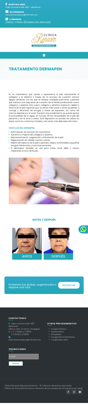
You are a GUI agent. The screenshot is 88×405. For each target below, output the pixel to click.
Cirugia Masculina (59, 339)
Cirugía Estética (58, 329)
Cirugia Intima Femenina (63, 337)
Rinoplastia (56, 334)
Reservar (69, 285)
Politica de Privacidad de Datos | (19, 388)
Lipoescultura (57, 331)
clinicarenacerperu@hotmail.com (21, 14)
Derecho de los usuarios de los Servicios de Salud (59, 388)
